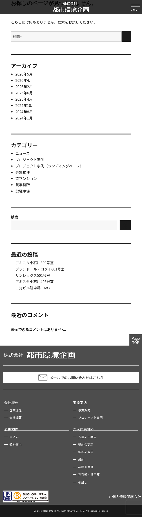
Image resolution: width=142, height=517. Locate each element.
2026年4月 (24, 80)
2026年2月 (24, 86)
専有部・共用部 (89, 474)
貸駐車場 (23, 191)
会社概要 (11, 402)
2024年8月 (24, 111)
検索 (14, 217)
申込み (14, 437)
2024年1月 (24, 118)
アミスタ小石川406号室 (35, 281)
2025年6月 (24, 92)
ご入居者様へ (83, 429)
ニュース (23, 153)
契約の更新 (85, 444)
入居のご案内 (87, 437)
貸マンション (26, 178)
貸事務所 (23, 184)
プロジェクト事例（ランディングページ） (50, 166)
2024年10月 (25, 105)
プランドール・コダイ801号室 (40, 269)
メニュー (135, 10)
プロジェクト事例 (30, 159)
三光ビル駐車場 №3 (33, 287)
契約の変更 (85, 452)
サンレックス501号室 (33, 275)
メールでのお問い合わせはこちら (71, 377)
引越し (82, 482)
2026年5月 (24, 74)
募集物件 (23, 172)
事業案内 (80, 402)
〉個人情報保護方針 (125, 496)
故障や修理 (85, 467)
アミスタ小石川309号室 (35, 262)
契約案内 (15, 444)
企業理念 (15, 410)
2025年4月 (24, 99)
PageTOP (136, 340)
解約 (81, 459)
